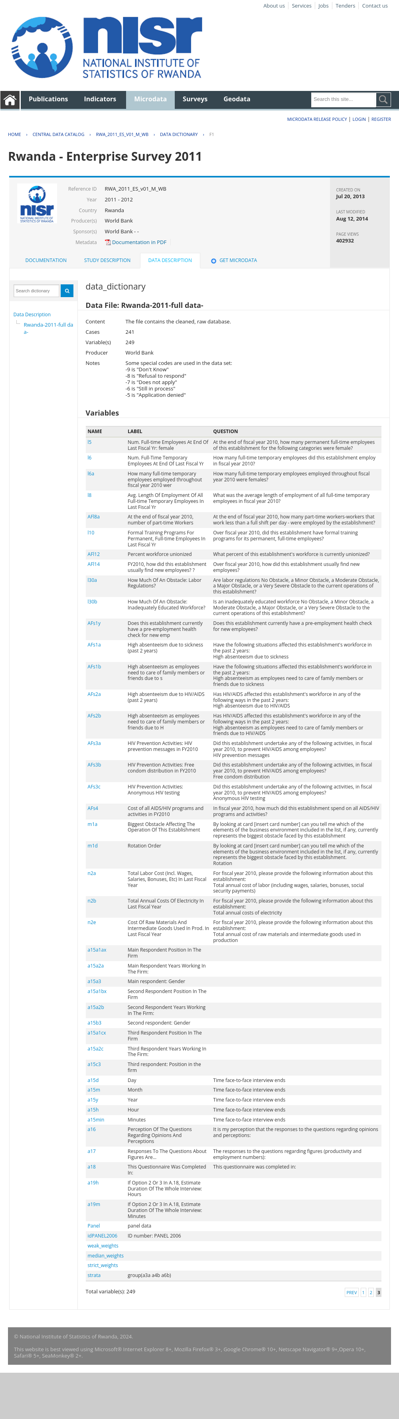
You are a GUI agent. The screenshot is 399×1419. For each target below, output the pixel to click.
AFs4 (93, 808)
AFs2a (94, 694)
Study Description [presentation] (107, 260)
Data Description (32, 314)
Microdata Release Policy (317, 119)
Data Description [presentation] (170, 260)
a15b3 (95, 1022)
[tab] (46, 260)
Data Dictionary (179, 134)
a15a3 (94, 981)
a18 (92, 1166)
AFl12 (94, 554)
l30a (92, 580)
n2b (92, 900)
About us (274, 5)
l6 (90, 457)
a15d (93, 1080)
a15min (96, 1119)
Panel (94, 1225)
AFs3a (94, 743)
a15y (93, 1099)
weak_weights (103, 1245)
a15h (93, 1109)
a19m (94, 1204)
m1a (93, 824)
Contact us (375, 5)
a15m (94, 1089)
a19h (93, 1182)
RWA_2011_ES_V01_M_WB (122, 134)
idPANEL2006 (103, 1235)
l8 (90, 495)
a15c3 (94, 1064)
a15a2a (96, 965)
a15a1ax (97, 949)
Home (14, 134)
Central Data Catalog (59, 134)
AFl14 (94, 564)
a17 (92, 1151)
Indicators (100, 99)
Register (381, 119)
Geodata (236, 99)
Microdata (150, 99)
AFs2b (94, 715)
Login (359, 119)
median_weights (106, 1255)
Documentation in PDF (136, 242)
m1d (93, 845)
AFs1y (94, 623)
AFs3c (94, 786)
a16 (92, 1129)
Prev (351, 1292)
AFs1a (94, 644)
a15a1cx (97, 1032)
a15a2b (96, 1007)
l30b (92, 601)
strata (94, 1275)
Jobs (323, 5)
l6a (91, 473)
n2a (92, 873)
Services (302, 5)
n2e (92, 922)
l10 (91, 532)
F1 (211, 134)
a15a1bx (97, 991)
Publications (48, 99)
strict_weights (103, 1265)
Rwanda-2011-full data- (49, 328)
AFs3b (94, 764)
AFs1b (94, 666)
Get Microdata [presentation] (233, 260)
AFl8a (94, 516)
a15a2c (96, 1048)
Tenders (345, 5)
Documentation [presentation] (46, 260)
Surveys (195, 99)
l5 (90, 442)
